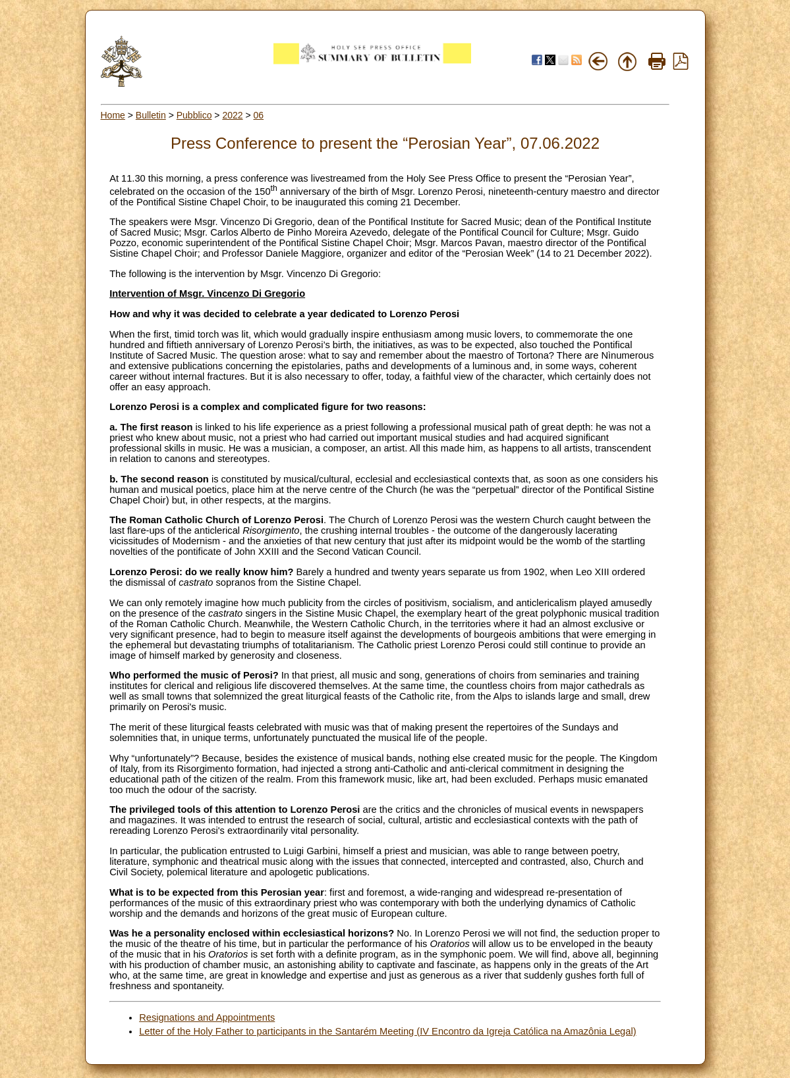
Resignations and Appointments (207, 1017)
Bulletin (151, 115)
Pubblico (194, 115)
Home (113, 115)
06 (259, 115)
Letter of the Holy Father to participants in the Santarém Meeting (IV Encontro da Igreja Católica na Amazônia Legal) (387, 1031)
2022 (232, 115)
